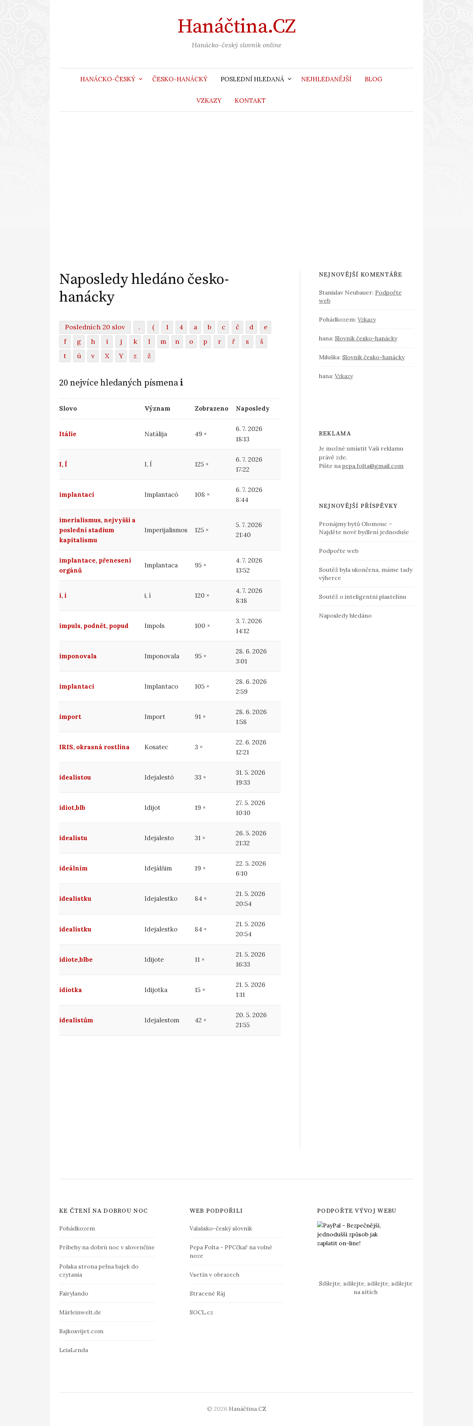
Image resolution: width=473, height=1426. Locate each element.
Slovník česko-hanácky (366, 338)
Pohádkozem (77, 1228)
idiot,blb (72, 808)
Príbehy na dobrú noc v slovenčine (107, 1247)
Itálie (67, 434)
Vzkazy (209, 100)
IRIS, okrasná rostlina (94, 747)
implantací (76, 494)
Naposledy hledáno (345, 615)
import (70, 717)
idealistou (75, 777)
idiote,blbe (76, 959)
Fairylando (73, 1293)
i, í (63, 595)
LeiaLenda (73, 1350)
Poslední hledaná (252, 79)
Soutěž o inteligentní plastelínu (362, 596)
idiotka (70, 990)
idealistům (76, 1020)
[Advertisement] (236, 191)
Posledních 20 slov (95, 327)
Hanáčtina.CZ (236, 26)
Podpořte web (338, 550)
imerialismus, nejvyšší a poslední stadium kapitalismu (97, 530)
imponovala (78, 656)
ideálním (73, 868)
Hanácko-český (107, 79)
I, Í (63, 464)
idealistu (73, 838)
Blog (373, 79)
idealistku (75, 898)
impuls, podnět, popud (94, 626)
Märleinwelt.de (80, 1312)
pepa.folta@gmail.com (373, 465)
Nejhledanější (326, 79)
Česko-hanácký (179, 79)
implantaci (76, 686)
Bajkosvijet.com (81, 1331)
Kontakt (250, 100)
